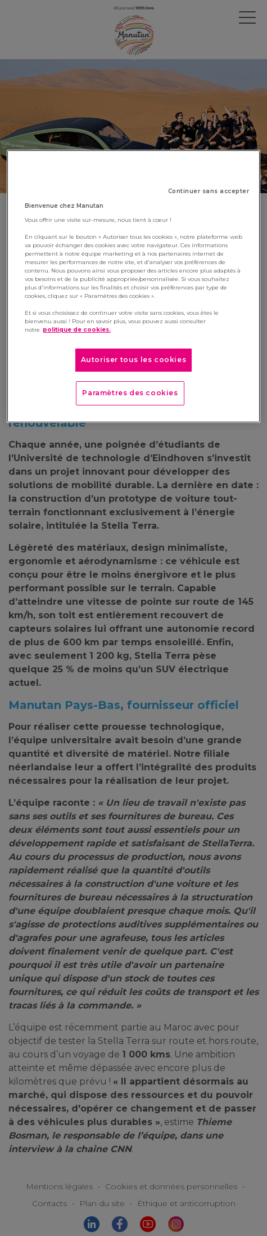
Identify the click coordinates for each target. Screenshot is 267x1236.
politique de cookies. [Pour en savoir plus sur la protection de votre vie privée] (77, 329)
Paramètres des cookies (130, 393)
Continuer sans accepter (209, 191)
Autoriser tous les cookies (134, 359)
